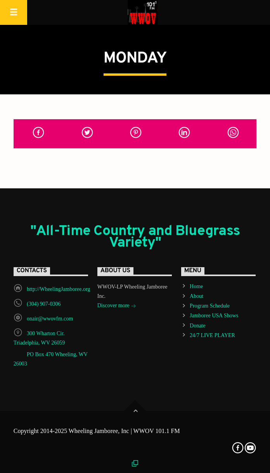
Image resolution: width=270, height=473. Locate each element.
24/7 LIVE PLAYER (212, 335)
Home (196, 286)
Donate (197, 326)
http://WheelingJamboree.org (58, 289)
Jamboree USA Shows (214, 315)
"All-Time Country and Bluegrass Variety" (135, 237)
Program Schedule (210, 306)
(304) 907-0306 (44, 304)
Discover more (116, 306)
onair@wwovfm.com (50, 319)
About (196, 296)
